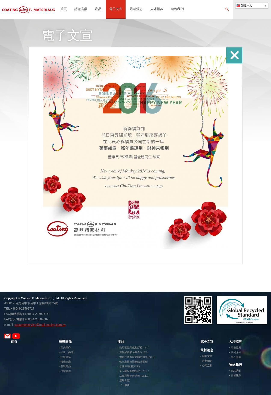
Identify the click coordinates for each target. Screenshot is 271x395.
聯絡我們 (236, 370)
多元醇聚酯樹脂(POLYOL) (134, 371)
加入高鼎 (236, 356)
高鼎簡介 (66, 347)
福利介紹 (236, 352)
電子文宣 (115, 9)
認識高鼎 (80, 9)
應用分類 (124, 380)
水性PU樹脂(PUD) (129, 366)
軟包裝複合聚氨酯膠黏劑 (133, 361)
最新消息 (136, 9)
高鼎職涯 (236, 347)
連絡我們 (177, 9)
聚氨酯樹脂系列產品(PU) (133, 352)
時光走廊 (66, 361)
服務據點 (236, 375)
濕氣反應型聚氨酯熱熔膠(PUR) (136, 356)
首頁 (63, 9)
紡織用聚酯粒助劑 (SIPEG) (134, 375)
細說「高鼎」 (68, 352)
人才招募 (156, 9)
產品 (98, 9)
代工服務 (124, 385)
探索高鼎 (66, 371)
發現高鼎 (66, 366)
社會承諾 (66, 356)
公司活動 (207, 365)
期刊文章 (207, 356)
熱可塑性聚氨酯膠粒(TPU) (134, 347)
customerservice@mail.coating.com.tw (39, 324)
